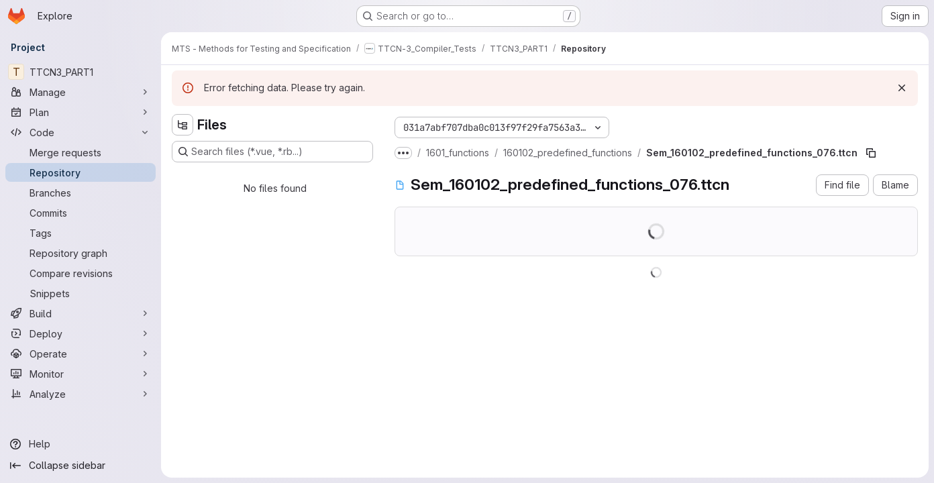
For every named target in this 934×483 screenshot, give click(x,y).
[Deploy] (80, 333)
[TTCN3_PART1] (80, 71)
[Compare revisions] (80, 273)
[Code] (80, 132)
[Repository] (80, 172)
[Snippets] (80, 293)
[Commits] (80, 212)
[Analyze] (80, 393)
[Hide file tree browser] (182, 125)
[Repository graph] (80, 253)
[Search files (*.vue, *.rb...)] (272, 151)
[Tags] (80, 232)
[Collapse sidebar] (80, 465)
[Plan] (80, 112)
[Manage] (80, 92)
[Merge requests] (80, 152)
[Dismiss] (902, 88)
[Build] (80, 313)
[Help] (80, 444)
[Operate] (80, 353)
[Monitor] (80, 373)
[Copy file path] (871, 153)
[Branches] (80, 192)
